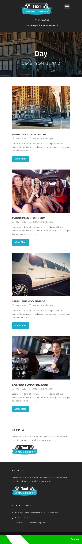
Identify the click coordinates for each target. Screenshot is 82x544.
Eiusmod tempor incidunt (30, 384)
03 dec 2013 (21, 138)
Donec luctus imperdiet (29, 134)
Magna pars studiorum (28, 218)
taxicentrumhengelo (44, 138)
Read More (20, 159)
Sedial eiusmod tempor (28, 301)
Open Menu (67, 6)
